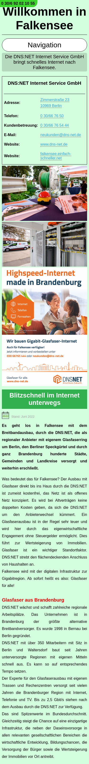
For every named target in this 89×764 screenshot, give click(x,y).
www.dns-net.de (53, 144)
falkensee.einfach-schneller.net (55, 156)
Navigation (44, 45)
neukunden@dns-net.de (60, 135)
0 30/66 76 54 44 (54, 125)
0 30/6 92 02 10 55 (18, 3)
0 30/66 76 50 (52, 116)
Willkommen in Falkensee (44, 18)
